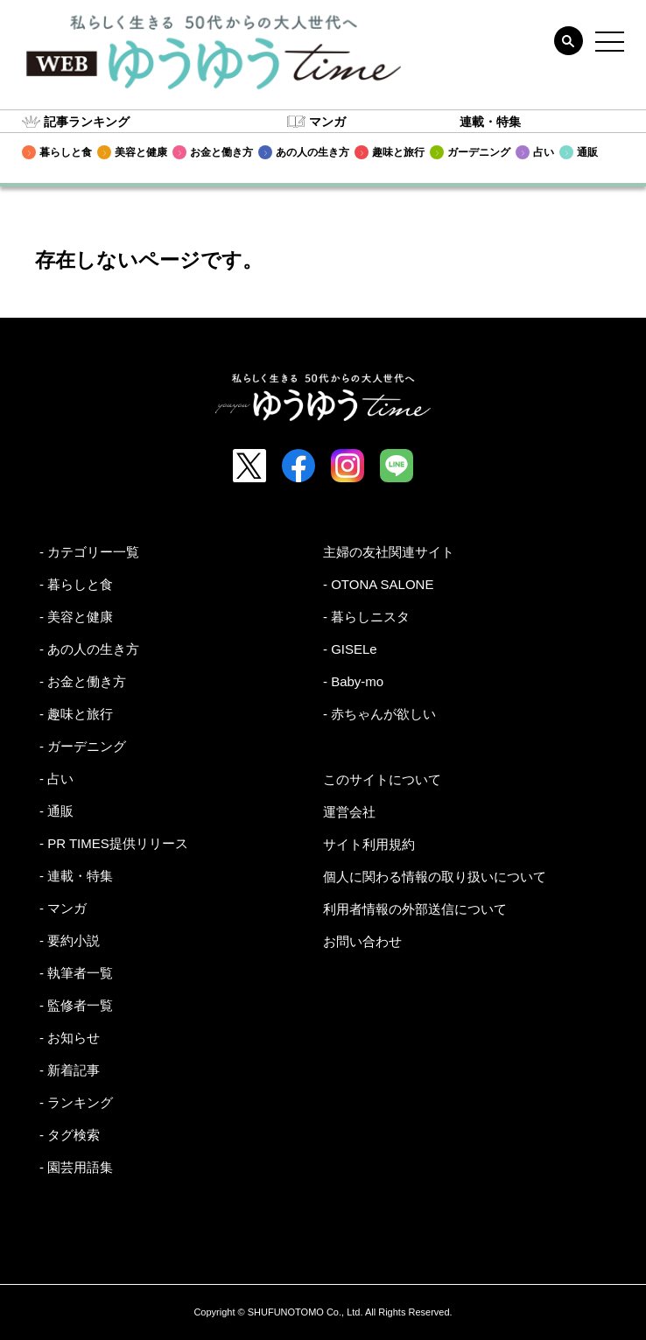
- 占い (56, 778)
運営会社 (349, 811)
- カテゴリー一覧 (89, 551)
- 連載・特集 (76, 875)
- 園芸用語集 (76, 1167)
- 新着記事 (69, 1070)
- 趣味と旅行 (76, 713)
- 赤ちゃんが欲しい (379, 713)
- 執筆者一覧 (76, 972)
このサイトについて (382, 779)
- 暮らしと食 (76, 584)
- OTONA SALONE (378, 584)
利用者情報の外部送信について (415, 909)
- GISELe (350, 649)
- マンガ (63, 908)
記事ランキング (87, 122)
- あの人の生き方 (89, 649)
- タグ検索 (69, 1134)
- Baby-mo (353, 681)
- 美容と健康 (76, 616)
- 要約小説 (69, 940)
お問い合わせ (362, 941)
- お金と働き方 (82, 681)
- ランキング (76, 1102)
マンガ (327, 122)
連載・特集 (490, 122)
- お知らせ (69, 1037)
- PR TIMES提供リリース (113, 843)
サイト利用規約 (369, 844)
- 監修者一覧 (76, 1005)
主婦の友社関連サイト (388, 551)
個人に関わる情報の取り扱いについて (434, 876)
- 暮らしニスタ (366, 616)
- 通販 (56, 810)
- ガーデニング (82, 746)
